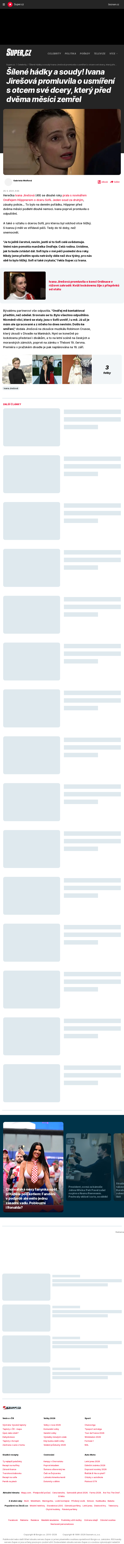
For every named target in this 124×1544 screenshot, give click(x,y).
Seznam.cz (113, 4)
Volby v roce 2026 (51, 1416)
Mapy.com (24, 1483)
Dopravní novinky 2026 (94, 1460)
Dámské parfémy (64, 1493)
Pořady (73, 53)
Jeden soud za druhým (64, 200)
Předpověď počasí (38, 1483)
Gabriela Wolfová (21, 180)
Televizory (101, 1493)
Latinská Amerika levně (53, 1468)
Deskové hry (89, 1493)
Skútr (29, 1488)
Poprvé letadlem (50, 1456)
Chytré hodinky (113, 1493)
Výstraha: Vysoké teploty (13, 1416)
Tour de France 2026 (93, 1424)
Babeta (107, 1488)
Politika (59, 53)
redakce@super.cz (113, 1532)
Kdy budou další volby (53, 1432)
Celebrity (42, 53)
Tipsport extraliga (92, 1420)
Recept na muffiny (10, 1456)
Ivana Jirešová (24, 195)
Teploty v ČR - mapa (11, 1420)
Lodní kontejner (61, 1488)
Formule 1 (89, 1432)
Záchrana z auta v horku (13, 1436)
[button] (17, 360)
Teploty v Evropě (10, 1432)
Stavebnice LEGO (47, 1493)
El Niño (116, 1483)
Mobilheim (37, 1488)
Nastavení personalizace (62, 1511)
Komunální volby (51, 1420)
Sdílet (115, 182)
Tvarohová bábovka (11, 1464)
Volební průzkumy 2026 (53, 1436)
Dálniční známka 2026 (94, 1456)
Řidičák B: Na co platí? (94, 1464)
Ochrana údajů (89, 1507)
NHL (86, 1436)
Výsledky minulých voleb (54, 1428)
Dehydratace (8, 1428)
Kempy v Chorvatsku (52, 1452)
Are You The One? (103, 1483)
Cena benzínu (54, 1483)
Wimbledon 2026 (92, 1428)
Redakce (37, 1507)
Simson (88, 1488)
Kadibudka (97, 1488)
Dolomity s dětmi (51, 1472)
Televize (88, 53)
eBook (102, 182)
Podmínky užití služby (71, 1507)
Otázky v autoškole (93, 1468)
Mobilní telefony (30, 1493)
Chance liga (90, 1416)
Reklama (27, 1507)
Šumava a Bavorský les (53, 1460)
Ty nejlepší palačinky (11, 1452)
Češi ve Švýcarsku (51, 1464)
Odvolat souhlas (104, 1507)
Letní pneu (77, 1493)
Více (114, 53)
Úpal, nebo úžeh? (10, 1424)
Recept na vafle (9, 1468)
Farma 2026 (88, 1483)
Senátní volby (49, 1424)
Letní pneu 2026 (91, 1452)
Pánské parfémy (62, 1496)
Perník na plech (9, 1472)
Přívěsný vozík (76, 1488)
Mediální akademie (51, 1507)
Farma (102, 53)
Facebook (16, 1507)
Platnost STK (90, 1472)
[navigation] (3, 4)
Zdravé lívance (9, 1460)
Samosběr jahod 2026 (71, 1483)
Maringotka (48, 1488)
